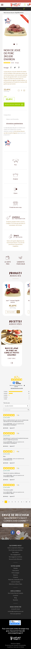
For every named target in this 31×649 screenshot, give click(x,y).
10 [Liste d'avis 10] (26, 501)
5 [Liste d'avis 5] (18, 501)
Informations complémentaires (14, 123)
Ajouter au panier (12, 104)
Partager (11, 67)
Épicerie (15, 575)
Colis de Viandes (15, 582)
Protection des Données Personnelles (15, 645)
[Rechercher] (14, 9)
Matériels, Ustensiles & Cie (15, 579)
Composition (7, 115)
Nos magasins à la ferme (15, 557)
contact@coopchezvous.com (15, 611)
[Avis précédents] (3, 501)
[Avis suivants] (29, 502)
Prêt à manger (15, 572)
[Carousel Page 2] (16, 44)
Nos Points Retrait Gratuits (15, 593)
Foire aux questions (15, 613)
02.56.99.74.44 (15, 609)
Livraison (15, 595)
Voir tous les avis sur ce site (17, 388)
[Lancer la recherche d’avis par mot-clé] (28, 410)
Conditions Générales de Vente (15, 647)
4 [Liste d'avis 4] (15, 501)
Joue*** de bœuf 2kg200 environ (12, 301)
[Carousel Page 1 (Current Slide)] (14, 44)
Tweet (14, 67)
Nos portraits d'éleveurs (15, 559)
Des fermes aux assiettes (15, 550)
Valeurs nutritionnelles (12, 119)
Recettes (15, 600)
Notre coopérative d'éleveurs (15, 548)
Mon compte (25, 5)
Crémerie (15, 577)
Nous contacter (15, 607)
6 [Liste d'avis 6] (21, 501)
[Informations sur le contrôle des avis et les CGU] (24, 385)
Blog (15, 597)
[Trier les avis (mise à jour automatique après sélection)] (16, 405)
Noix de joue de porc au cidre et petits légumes (11, 351)
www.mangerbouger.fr (15, 633)
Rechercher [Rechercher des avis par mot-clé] (15, 409)
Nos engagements (15, 554)
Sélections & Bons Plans (15, 584)
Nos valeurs (15, 552)
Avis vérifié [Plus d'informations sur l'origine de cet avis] (7, 417)
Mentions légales (15, 643)
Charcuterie (15, 570)
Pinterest (18, 67)
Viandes (15, 568)
